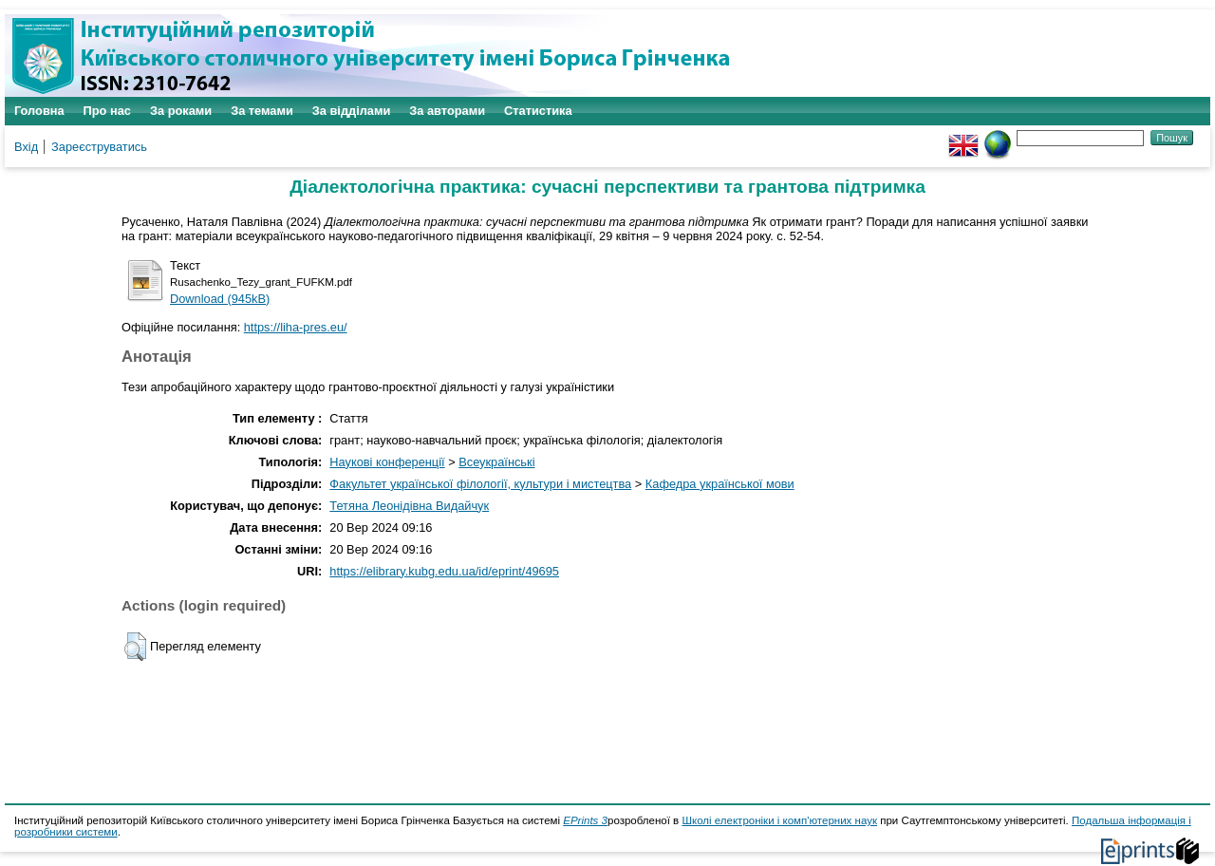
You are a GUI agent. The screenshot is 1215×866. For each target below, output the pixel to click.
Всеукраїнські (496, 462)
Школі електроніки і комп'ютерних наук (779, 820)
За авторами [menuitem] (447, 111)
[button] (135, 646)
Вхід (26, 147)
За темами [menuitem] (262, 111)
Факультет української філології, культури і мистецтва (480, 484)
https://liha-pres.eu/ (295, 327)
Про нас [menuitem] (107, 111)
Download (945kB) (220, 299)
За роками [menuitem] (181, 111)
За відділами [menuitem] (351, 111)
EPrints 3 (585, 820)
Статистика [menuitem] (538, 111)
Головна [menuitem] (39, 111)
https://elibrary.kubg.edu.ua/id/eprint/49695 (444, 571)
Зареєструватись (99, 147)
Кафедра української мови (719, 484)
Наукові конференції (386, 462)
